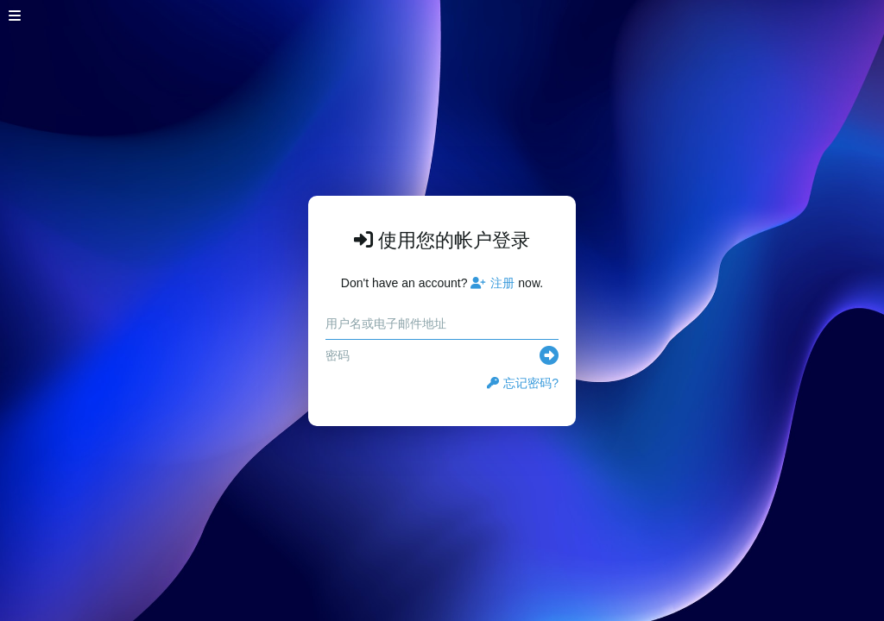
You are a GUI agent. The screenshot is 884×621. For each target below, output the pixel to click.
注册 (492, 283)
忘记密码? (523, 383)
